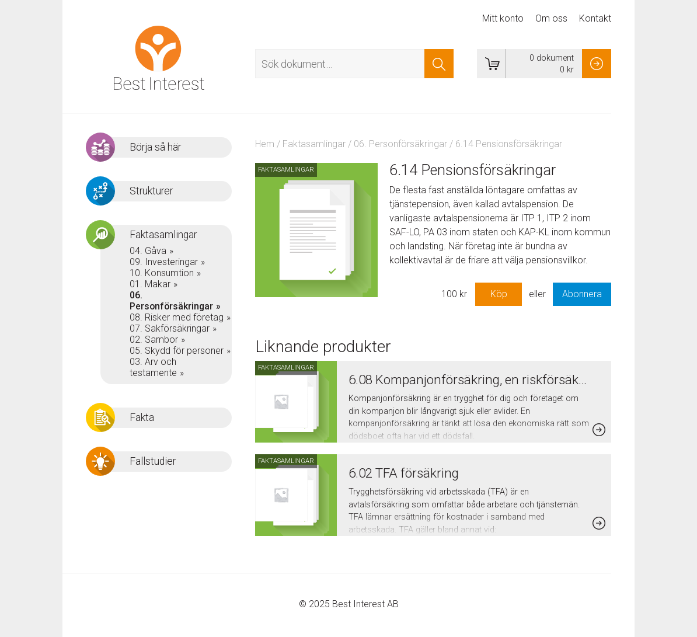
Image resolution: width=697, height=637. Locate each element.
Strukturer (151, 191)
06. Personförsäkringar (400, 143)
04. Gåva (148, 250)
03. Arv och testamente (153, 367)
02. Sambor (154, 339)
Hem (264, 143)
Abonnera (582, 294)
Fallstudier (153, 461)
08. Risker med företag (177, 317)
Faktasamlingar (314, 143)
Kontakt (595, 18)
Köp (498, 294)
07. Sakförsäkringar (170, 328)
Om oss (551, 18)
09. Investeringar (164, 261)
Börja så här (155, 147)
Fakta (142, 417)
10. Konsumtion (162, 273)
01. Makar (150, 284)
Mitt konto (503, 18)
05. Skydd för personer (177, 350)
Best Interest (159, 58)
